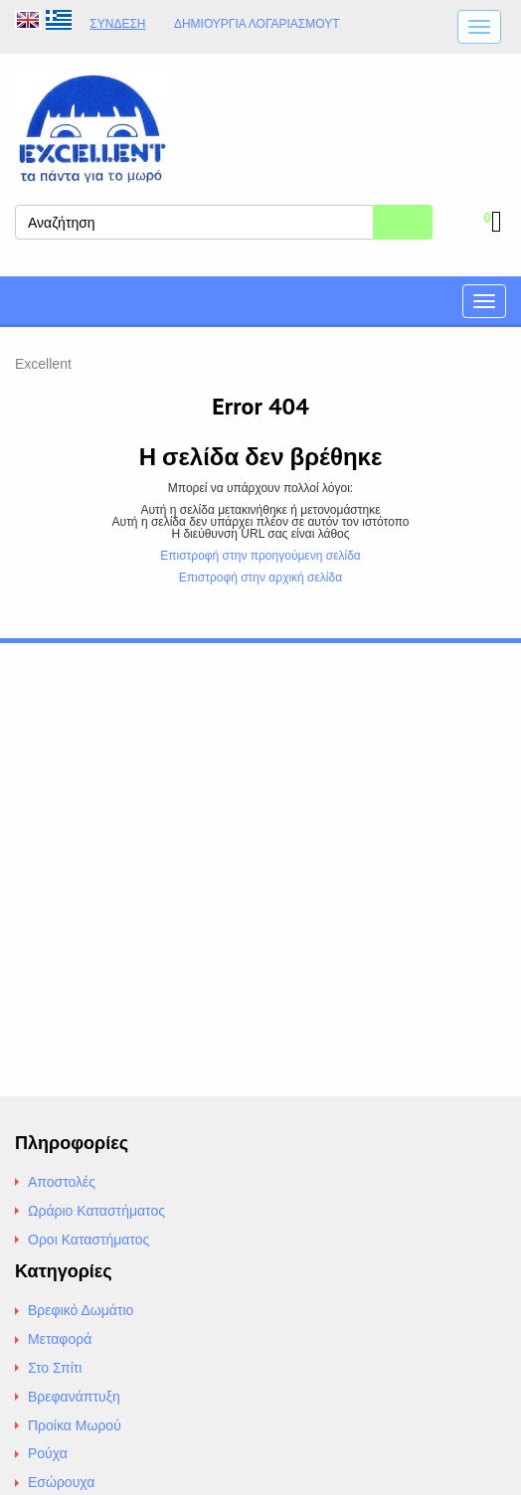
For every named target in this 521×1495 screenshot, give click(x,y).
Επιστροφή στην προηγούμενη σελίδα (260, 556)
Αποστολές (61, 1182)
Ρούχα (48, 1453)
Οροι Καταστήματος (88, 1239)
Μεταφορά (59, 1339)
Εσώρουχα (61, 1482)
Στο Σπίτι (55, 1368)
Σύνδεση (117, 24)
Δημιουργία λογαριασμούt (257, 24)
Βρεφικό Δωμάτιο (80, 1310)
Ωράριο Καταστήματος (96, 1211)
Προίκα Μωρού (74, 1425)
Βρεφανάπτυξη (74, 1397)
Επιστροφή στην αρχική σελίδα (260, 577)
